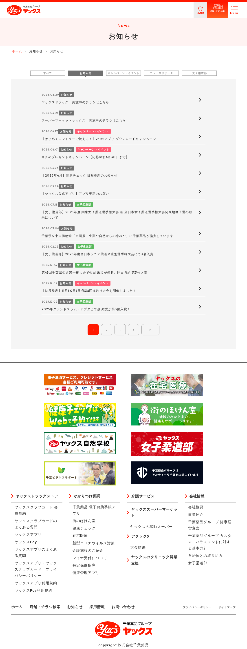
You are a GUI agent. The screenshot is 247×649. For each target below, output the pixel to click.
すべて (47, 73)
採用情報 (97, 607)
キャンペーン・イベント (123, 73)
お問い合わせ (123, 607)
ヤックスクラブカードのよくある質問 (36, 524)
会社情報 (197, 497)
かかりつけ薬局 (87, 497)
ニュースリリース (161, 73)
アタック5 (140, 537)
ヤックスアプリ (28, 535)
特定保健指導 (84, 566)
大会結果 (138, 548)
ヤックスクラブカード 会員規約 (36, 511)
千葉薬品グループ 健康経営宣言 (210, 526)
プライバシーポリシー (197, 608)
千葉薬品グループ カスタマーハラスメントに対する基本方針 (210, 542)
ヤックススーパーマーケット (154, 513)
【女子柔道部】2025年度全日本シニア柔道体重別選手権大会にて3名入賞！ (99, 255)
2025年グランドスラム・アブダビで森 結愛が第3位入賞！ (86, 310)
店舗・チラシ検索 (45, 607)
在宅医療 (80, 536)
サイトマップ (227, 608)
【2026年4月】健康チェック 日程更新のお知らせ (79, 176)
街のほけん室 (84, 521)
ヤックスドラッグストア (37, 497)
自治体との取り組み (205, 556)
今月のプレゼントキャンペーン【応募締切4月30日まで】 (85, 158)
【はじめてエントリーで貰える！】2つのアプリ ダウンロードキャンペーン (99, 139)
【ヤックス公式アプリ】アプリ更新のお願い (75, 195)
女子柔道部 (199, 73)
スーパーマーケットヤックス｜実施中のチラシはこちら (84, 121)
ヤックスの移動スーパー (151, 527)
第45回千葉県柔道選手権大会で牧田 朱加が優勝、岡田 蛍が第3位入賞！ (96, 273)
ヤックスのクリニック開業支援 (154, 561)
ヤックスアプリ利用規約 (36, 584)
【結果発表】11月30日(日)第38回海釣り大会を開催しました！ (89, 292)
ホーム (17, 607)
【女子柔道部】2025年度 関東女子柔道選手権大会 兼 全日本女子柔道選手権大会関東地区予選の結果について (117, 215)
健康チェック (84, 529)
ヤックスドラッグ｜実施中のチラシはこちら (75, 103)
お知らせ (85, 73)
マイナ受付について (90, 558)
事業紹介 (196, 515)
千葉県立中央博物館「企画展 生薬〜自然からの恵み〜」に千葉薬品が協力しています (107, 237)
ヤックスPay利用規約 (33, 591)
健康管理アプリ (86, 573)
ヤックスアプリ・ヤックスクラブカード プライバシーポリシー (36, 570)
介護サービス (142, 497)
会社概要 (196, 508)
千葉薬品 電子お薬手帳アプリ (94, 511)
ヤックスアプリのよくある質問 (36, 553)
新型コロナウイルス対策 (94, 544)
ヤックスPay (26, 542)
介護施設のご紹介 (88, 551)
